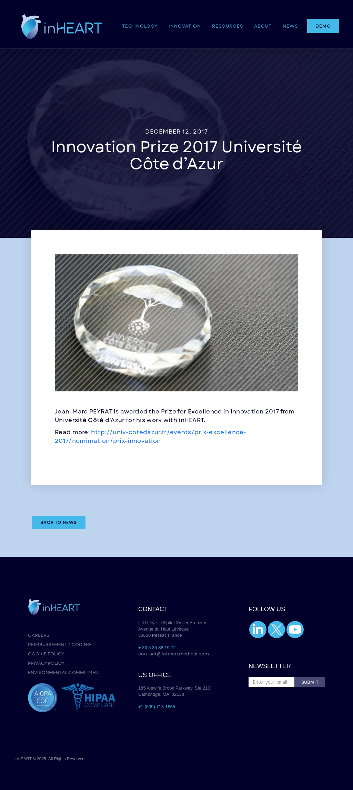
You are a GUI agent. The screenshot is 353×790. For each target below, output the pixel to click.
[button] (140, 26)
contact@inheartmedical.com (173, 654)
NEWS (290, 26)
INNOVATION (185, 26)
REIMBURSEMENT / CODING (59, 644)
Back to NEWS (58, 522)
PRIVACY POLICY (46, 663)
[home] (62, 24)
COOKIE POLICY (46, 654)
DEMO (323, 26)
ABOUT (263, 26)
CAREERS (38, 635)
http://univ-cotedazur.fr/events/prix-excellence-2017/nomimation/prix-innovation (150, 436)
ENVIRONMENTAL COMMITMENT (64, 672)
